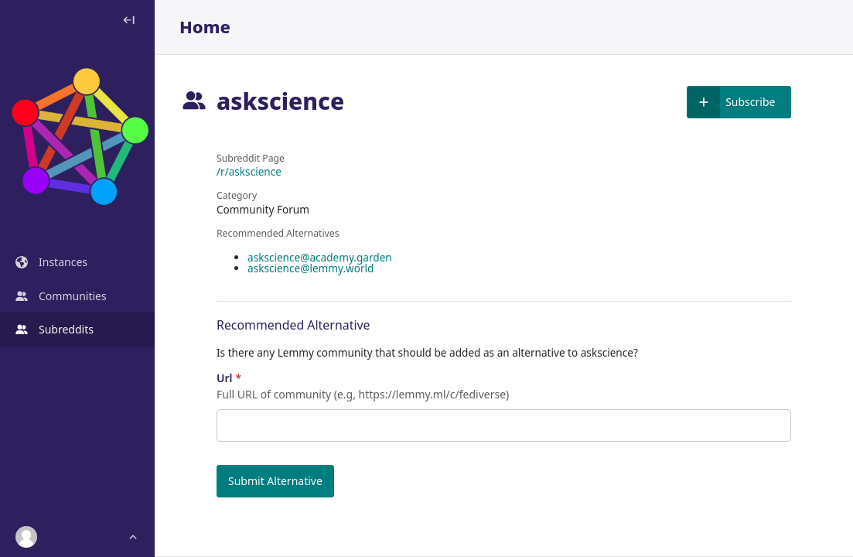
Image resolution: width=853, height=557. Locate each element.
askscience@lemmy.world (310, 268)
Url (229, 378)
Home (204, 27)
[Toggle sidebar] (128, 19)
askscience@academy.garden (319, 257)
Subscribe (731, 102)
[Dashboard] (77, 139)
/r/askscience (249, 171)
